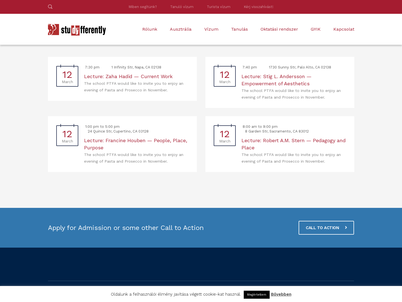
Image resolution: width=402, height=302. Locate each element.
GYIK (316, 29)
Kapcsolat (343, 29)
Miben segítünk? (142, 7)
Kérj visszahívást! (259, 7)
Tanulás (239, 29)
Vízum (211, 29)
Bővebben (281, 294)
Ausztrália (181, 29)
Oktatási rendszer (279, 29)
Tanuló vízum (182, 7)
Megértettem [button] (256, 294)
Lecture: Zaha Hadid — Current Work (128, 76)
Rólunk (149, 29)
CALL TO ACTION (326, 227)
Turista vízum (219, 7)
